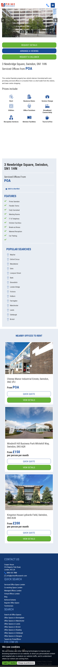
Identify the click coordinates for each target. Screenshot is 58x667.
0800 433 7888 (12, 573)
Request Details (29, 45)
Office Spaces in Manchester (14, 621)
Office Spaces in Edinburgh (13, 633)
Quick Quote (29, 394)
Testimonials (8, 606)
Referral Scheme (10, 600)
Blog (5, 597)
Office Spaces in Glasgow (13, 636)
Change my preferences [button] (26, 663)
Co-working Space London (13, 588)
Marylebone (14, 264)
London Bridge (15, 287)
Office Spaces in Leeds (12, 624)
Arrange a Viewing (29, 51)
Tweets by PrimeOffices (12, 639)
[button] (6, 19)
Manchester (14, 305)
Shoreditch (13, 282)
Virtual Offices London (12, 594)
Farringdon (13, 301)
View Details (29, 400)
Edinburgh (13, 315)
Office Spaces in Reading (13, 630)
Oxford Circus (14, 259)
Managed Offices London (12, 591)
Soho (11, 269)
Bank (11, 278)
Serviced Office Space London (14, 585)
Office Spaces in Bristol (12, 627)
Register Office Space (11, 603)
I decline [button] (13, 663)
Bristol (12, 319)
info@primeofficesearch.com (17, 576)
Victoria (12, 292)
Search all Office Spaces (12, 615)
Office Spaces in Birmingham (14, 618)
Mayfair (12, 255)
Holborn (12, 296)
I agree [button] (5, 663)
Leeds (12, 310)
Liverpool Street (15, 273)
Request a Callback (29, 57)
